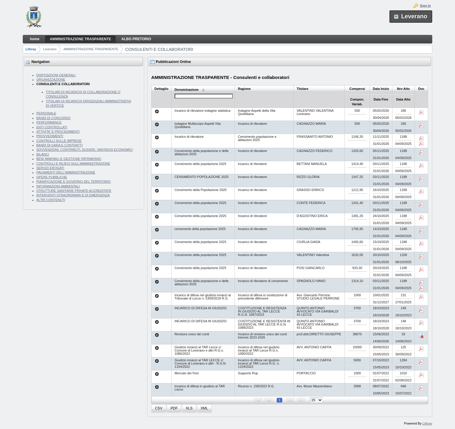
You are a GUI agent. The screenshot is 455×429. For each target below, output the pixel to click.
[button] (158, 408)
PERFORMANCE (49, 122)
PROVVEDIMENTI (49, 136)
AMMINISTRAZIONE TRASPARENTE (91, 49)
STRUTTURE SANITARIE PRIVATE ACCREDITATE (73, 190)
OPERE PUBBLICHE (51, 177)
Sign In (425, 5)
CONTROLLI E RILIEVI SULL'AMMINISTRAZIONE (73, 163)
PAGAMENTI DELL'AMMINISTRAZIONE (65, 172)
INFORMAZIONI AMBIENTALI (58, 186)
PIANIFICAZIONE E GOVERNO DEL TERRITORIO (73, 181)
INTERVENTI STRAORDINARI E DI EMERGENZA (73, 195)
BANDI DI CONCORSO (53, 118)
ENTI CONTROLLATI (51, 127)
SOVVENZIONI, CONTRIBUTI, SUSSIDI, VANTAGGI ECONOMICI (84, 149)
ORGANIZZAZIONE (50, 79)
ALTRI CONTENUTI (50, 200)
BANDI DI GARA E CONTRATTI (59, 145)
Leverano (50, 49)
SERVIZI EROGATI (50, 168)
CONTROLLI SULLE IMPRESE (59, 141)
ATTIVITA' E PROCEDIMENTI (58, 131)
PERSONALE (46, 113)
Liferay (30, 49)
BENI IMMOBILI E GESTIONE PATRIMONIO (68, 159)
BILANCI (42, 154)
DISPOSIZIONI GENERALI (56, 75)
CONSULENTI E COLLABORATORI (159, 49)
